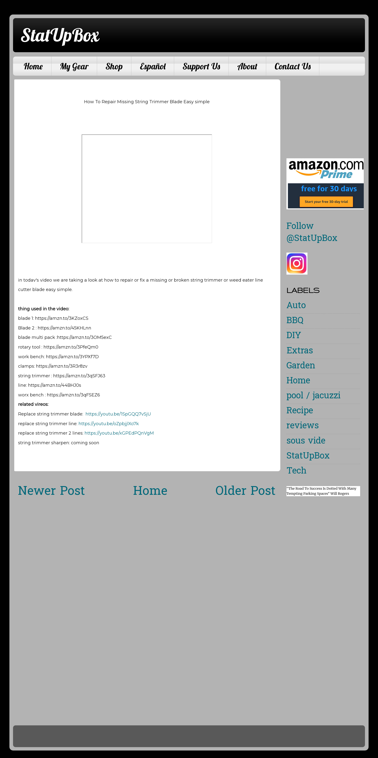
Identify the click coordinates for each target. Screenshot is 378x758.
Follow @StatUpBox (311, 232)
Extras (299, 351)
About (247, 66)
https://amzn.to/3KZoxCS (61, 318)
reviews (302, 426)
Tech (296, 471)
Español (152, 66)
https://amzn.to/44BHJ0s (54, 385)
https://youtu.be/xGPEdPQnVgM (119, 433)
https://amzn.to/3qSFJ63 (79, 376)
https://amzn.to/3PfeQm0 (70, 347)
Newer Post (51, 492)
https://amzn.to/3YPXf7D (72, 356)
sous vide (305, 441)
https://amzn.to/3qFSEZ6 (73, 395)
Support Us (201, 66)
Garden (300, 366)
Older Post (245, 492)
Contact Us (293, 66)
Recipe (299, 411)
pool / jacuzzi (313, 396)
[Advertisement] (327, 113)
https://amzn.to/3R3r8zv (61, 366)
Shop (114, 66)
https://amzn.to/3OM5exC (84, 337)
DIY (293, 336)
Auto (296, 306)
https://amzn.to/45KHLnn (64, 328)
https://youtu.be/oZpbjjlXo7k (108, 423)
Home (33, 66)
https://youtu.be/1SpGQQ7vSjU (118, 414)
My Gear (74, 66)
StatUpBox (59, 34)
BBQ (294, 321)
